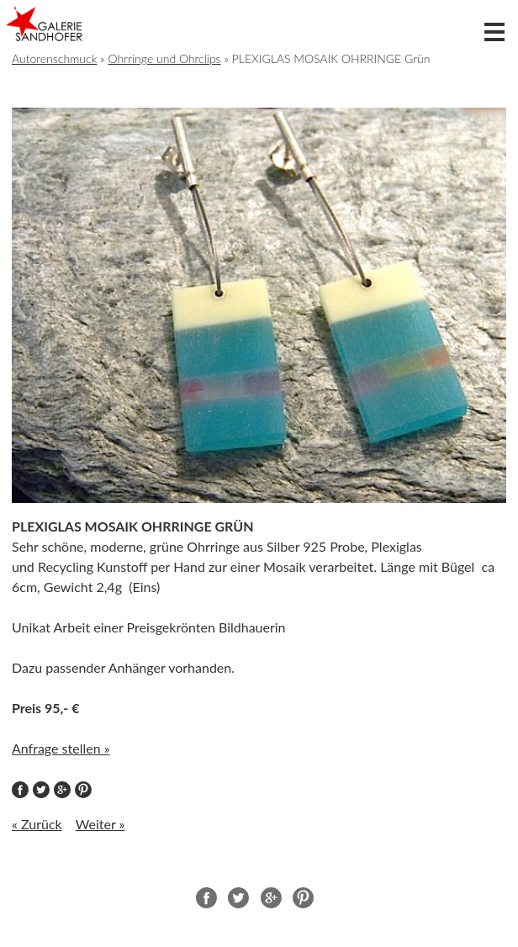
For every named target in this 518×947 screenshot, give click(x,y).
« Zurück (37, 824)
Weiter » (100, 824)
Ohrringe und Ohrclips (164, 58)
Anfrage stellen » (61, 748)
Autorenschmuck (54, 58)
